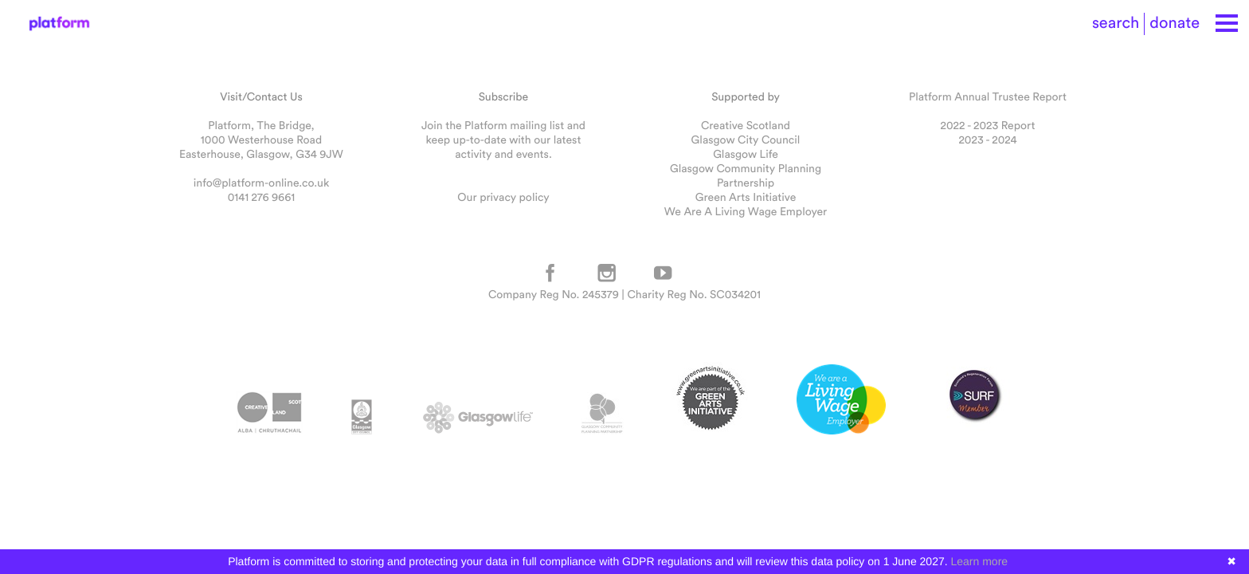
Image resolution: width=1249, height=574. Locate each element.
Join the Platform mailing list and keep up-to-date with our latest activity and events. (503, 139)
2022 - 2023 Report (988, 125)
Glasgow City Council (746, 139)
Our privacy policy (503, 197)
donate (1174, 23)
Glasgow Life (745, 154)
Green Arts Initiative (745, 197)
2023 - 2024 (987, 139)
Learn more (979, 561)
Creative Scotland (745, 125)
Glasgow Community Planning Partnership (745, 175)
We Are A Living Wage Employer (745, 211)
